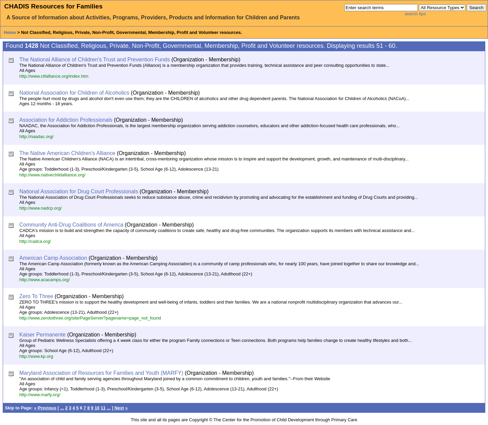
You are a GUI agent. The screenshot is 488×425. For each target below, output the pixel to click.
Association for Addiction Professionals (66, 120)
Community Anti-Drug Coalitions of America (71, 225)
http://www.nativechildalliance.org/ (52, 174)
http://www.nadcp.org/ (40, 208)
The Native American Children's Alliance (67, 153)
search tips (415, 13)
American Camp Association (53, 258)
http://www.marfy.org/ (39, 394)
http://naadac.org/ (36, 136)
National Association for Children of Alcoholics (74, 93)
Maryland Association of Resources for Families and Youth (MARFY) (101, 373)
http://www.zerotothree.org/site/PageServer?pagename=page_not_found (90, 318)
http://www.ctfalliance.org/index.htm (53, 76)
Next (119, 407)
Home (10, 32)
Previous (47, 407)
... (62, 407)
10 (97, 407)
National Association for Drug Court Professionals (78, 191)
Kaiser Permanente (42, 334)
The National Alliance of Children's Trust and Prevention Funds (94, 59)
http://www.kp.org (36, 356)
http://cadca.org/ (35, 241)
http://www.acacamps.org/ (44, 279)
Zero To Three (36, 296)
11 (103, 407)
